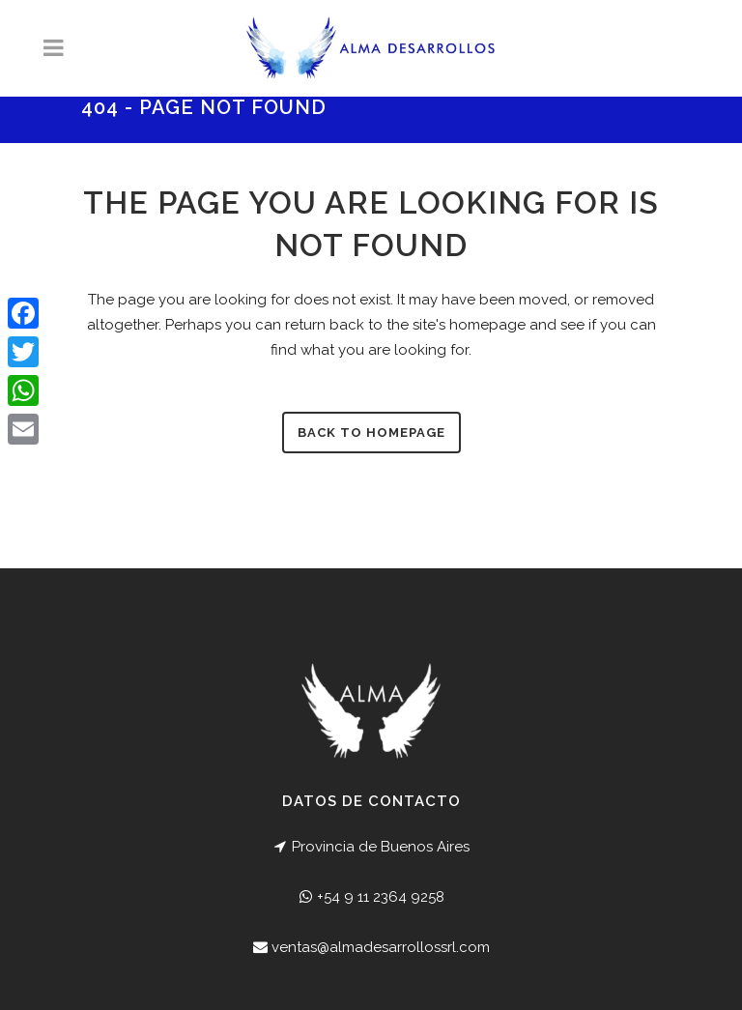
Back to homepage (371, 432)
